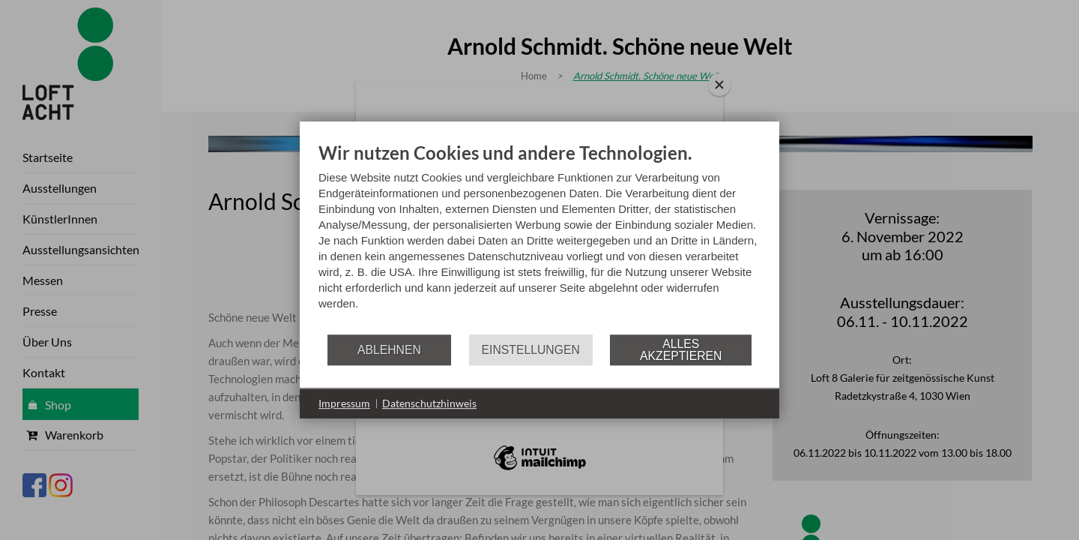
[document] (539, 237)
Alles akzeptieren (681, 350)
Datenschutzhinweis (429, 403)
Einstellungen (531, 350)
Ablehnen (389, 350)
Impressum (344, 403)
